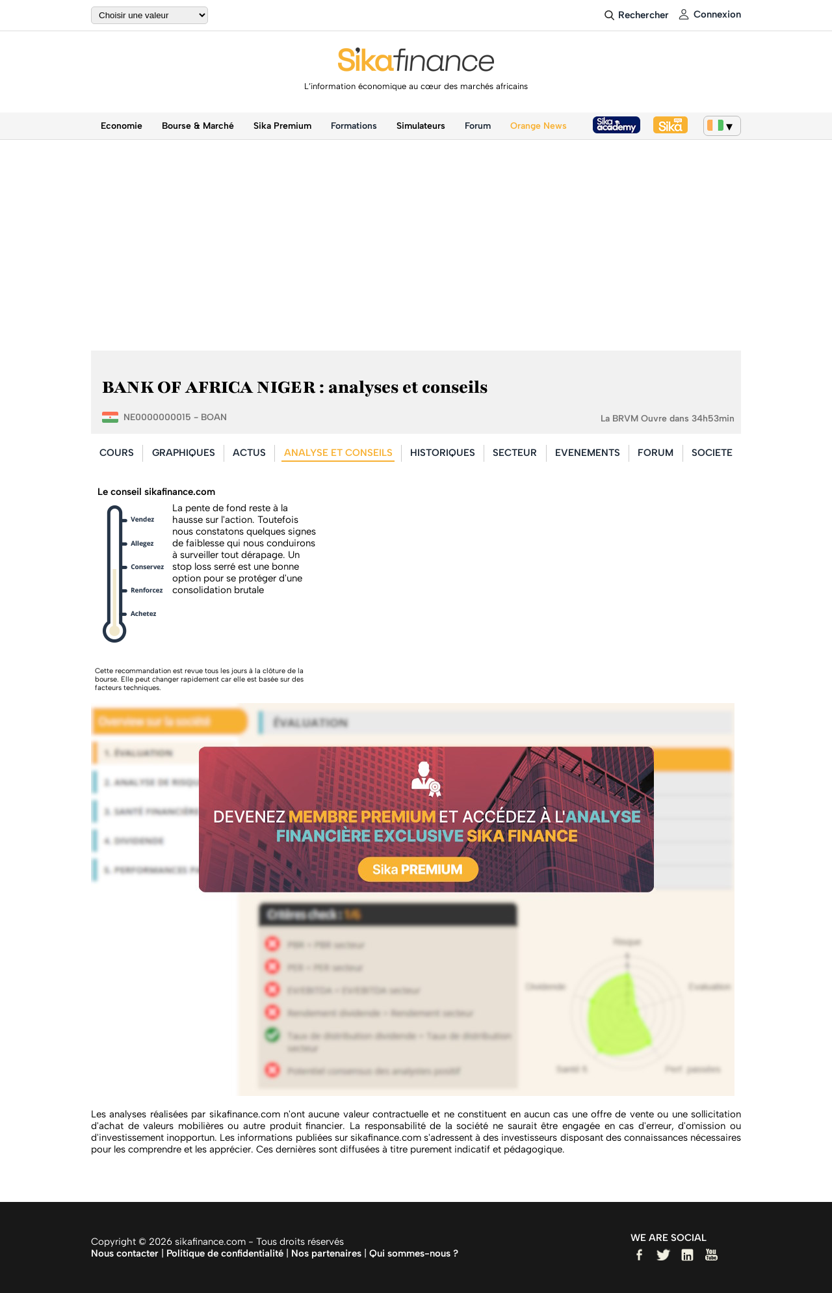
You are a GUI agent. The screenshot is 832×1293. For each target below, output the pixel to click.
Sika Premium (282, 125)
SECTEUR (515, 453)
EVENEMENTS (587, 453)
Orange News (538, 125)
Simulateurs (420, 125)
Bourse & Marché (198, 125)
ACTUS (249, 453)
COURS (116, 453)
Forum (478, 125)
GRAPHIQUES (183, 453)
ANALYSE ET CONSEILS (338, 453)
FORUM (655, 453)
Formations (354, 125)
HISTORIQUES (442, 453)
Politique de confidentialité (224, 1253)
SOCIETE (712, 453)
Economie (121, 125)
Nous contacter (125, 1253)
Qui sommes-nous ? (413, 1253)
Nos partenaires (326, 1253)
